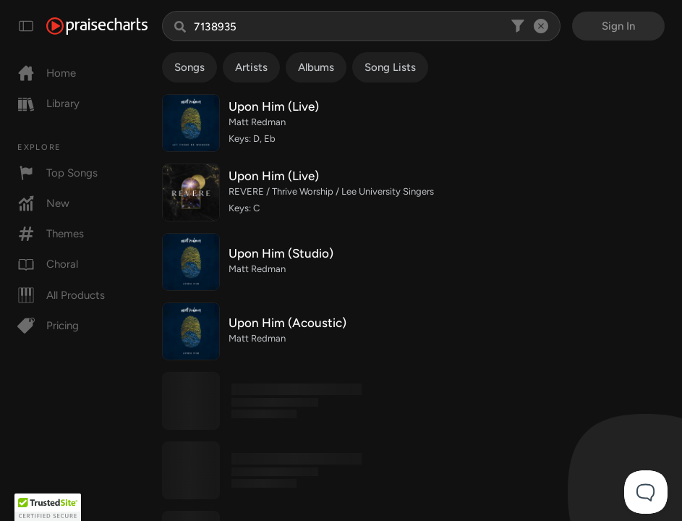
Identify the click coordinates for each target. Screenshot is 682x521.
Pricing (48, 325)
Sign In (618, 26)
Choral (47, 264)
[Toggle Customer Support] (646, 492)
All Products (61, 295)
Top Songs (57, 173)
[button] (47, 507)
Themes (50, 233)
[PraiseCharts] (97, 26)
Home (46, 73)
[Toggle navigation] (26, 26)
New (43, 203)
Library (48, 103)
